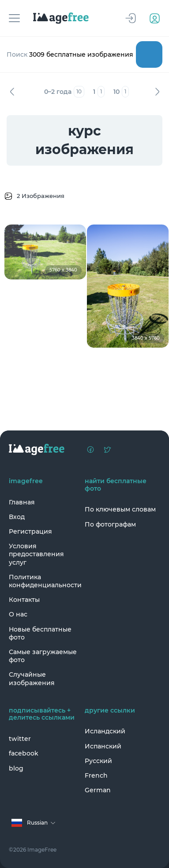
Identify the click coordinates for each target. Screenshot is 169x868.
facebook (23, 753)
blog (16, 768)
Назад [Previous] (12, 91)
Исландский (105, 731)
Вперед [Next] (157, 91)
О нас (18, 614)
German (98, 790)
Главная (22, 502)
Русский (98, 761)
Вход (17, 517)
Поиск (149, 54)
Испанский (103, 746)
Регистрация (30, 531)
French (96, 775)
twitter (20, 739)
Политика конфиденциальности (44, 581)
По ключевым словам (120, 509)
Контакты (24, 600)
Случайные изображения (32, 678)
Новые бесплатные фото (40, 633)
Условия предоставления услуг (36, 554)
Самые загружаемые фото (43, 656)
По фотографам (110, 524)
